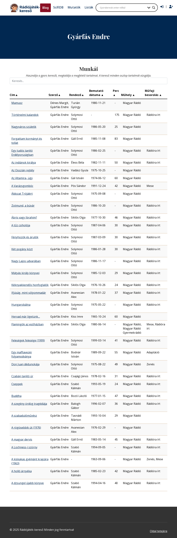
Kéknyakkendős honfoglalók (30, 285)
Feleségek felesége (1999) (28, 340)
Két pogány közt (22, 249)
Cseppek (17, 384)
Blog (45, 8)
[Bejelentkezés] (162, 6)
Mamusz (16, 103)
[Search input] (123, 7)
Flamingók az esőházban (27, 324)
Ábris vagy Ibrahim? (24, 217)
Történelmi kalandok (25, 115)
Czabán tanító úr (22, 376)
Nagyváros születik (23, 127)
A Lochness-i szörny (24, 447)
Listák (89, 7)
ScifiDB (58, 7)
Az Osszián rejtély (22, 170)
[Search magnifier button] (153, 7)
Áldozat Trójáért (22, 194)
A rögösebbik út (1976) (26, 427)
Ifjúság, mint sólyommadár (28, 293)
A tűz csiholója (20, 225)
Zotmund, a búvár (23, 205)
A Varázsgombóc (22, 186)
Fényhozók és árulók (24, 237)
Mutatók (74, 7)
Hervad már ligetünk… (25, 316)
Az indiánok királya (23, 162)
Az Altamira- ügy (22, 178)
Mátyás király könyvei (25, 273)
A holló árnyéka (21, 471)
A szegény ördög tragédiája (29, 404)
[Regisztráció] (171, 6)
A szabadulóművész (24, 416)
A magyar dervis (21, 439)
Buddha (16, 396)
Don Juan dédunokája (25, 364)
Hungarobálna (20, 305)
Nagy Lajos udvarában (26, 261)
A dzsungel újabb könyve (27, 483)
